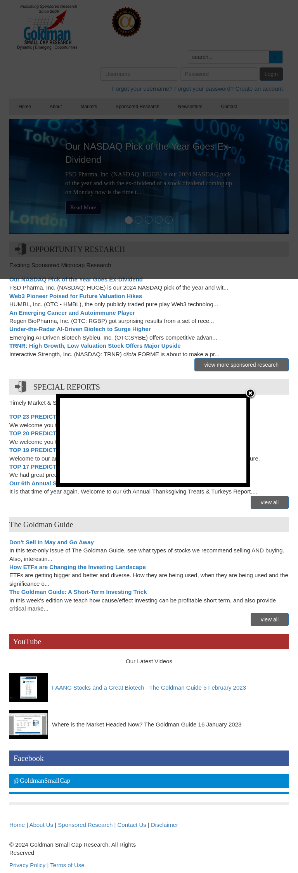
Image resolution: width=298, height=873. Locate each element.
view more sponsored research (241, 365)
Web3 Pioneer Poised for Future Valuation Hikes (75, 296)
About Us (41, 824)
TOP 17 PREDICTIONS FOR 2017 (54, 466)
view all (270, 502)
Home (17, 824)
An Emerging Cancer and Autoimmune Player (72, 312)
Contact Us (132, 824)
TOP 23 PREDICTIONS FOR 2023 (54, 416)
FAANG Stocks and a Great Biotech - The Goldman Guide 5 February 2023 (149, 687)
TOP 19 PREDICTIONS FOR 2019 (54, 450)
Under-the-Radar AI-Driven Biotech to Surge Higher (80, 329)
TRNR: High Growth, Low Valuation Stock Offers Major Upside (95, 345)
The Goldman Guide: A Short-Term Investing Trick (78, 591)
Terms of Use (67, 865)
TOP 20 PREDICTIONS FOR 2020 (54, 433)
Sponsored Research (85, 824)
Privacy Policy (27, 865)
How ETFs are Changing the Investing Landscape (77, 567)
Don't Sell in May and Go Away (51, 542)
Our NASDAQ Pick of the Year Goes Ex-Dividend (76, 279)
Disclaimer (164, 824)
